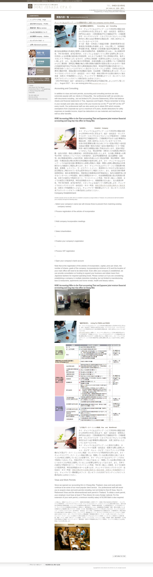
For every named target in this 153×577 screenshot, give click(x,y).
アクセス (39, 71)
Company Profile (39, 24)
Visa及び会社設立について (38, 32)
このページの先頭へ (119, 556)
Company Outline (39, 36)
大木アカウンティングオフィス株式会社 (49, 6)
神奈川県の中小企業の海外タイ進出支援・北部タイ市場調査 (96, 470)
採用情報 (39, 62)
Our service (38, 28)
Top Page (38, 19)
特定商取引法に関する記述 (53, 564)
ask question (38, 45)
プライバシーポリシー (35, 564)
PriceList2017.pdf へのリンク (99, 83)
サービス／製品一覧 (39, 53)
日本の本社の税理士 (84, 332)
